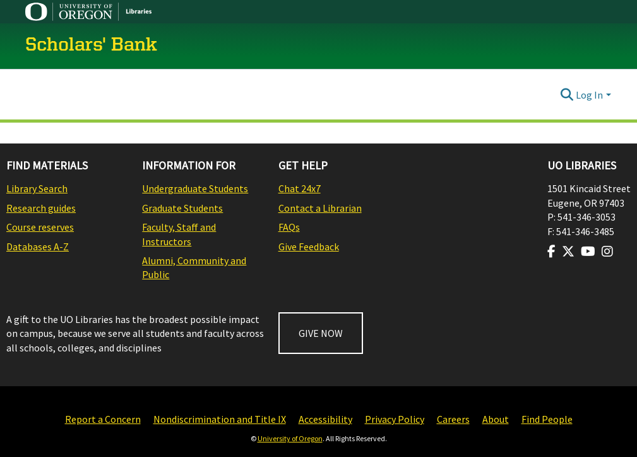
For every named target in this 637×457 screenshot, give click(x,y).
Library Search (37, 188)
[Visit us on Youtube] (588, 252)
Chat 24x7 (299, 188)
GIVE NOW (321, 333)
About (495, 419)
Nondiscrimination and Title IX (219, 419)
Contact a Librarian (320, 208)
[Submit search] (566, 94)
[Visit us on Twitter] (568, 252)
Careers (453, 419)
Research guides (41, 208)
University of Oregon (290, 438)
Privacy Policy (394, 419)
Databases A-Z (37, 246)
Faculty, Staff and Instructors (179, 234)
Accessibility (325, 419)
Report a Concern (103, 419)
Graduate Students (182, 208)
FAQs (289, 227)
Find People (547, 419)
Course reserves (40, 227)
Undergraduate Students (195, 188)
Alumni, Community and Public (194, 267)
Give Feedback (308, 246)
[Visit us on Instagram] (607, 252)
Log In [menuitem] (589, 94)
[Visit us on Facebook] (551, 252)
